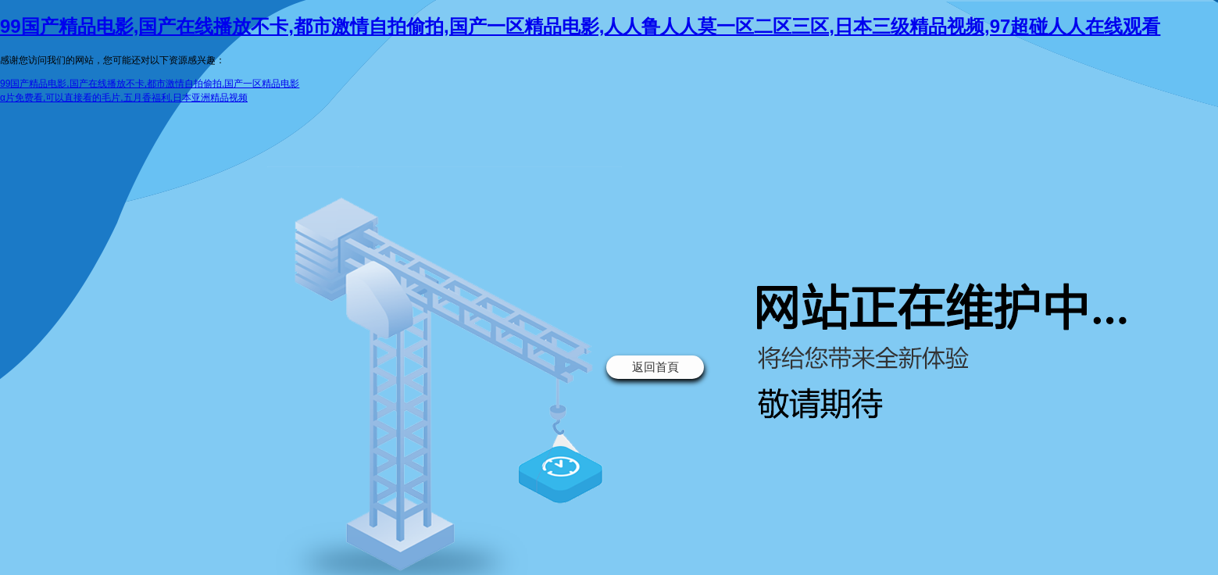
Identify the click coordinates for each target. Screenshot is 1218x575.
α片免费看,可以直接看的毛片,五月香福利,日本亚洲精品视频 (124, 97)
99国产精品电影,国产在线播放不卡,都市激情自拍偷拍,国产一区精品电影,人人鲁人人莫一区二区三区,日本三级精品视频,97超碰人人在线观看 (580, 26)
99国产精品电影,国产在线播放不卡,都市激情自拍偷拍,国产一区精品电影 (149, 83)
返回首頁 (655, 366)
